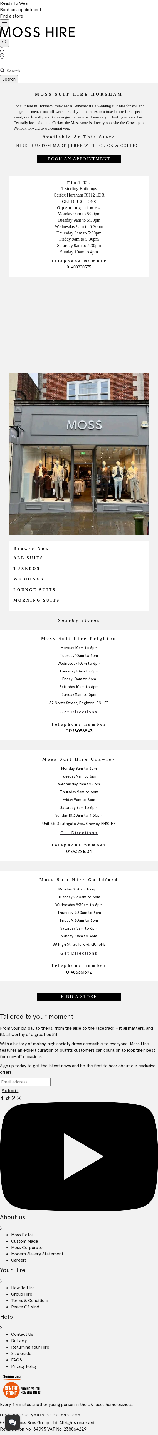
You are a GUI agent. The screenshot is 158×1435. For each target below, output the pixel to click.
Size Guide (21, 1353)
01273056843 (79, 731)
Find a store (11, 16)
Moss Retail (22, 1234)
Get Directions (79, 201)
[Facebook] (3, 1098)
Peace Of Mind (25, 1307)
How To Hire (23, 1287)
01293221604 (79, 851)
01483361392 (79, 972)
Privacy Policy (24, 1366)
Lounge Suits (35, 590)
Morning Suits (37, 600)
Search (9, 79)
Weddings (29, 579)
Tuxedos (27, 569)
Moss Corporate (27, 1247)
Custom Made (24, 1241)
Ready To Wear (14, 3)
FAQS (16, 1360)
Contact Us (22, 1334)
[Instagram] (19, 1098)
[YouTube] (79, 1210)
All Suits (29, 558)
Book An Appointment (79, 158)
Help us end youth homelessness (40, 1415)
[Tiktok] (8, 1098)
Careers (19, 1260)
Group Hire (21, 1294)
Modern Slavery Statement (37, 1254)
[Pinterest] (14, 1098)
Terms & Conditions (30, 1300)
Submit (10, 1090)
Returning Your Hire (30, 1347)
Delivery (19, 1340)
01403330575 (79, 267)
